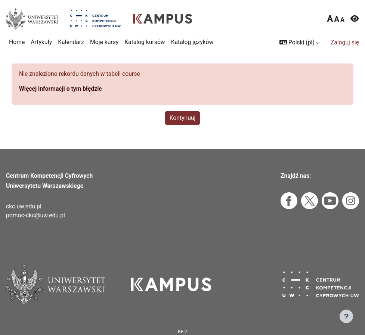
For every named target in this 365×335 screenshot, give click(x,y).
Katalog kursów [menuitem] (144, 42)
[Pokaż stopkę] (346, 316)
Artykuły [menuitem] (41, 42)
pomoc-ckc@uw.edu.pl (35, 215)
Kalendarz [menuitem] (71, 42)
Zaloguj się (345, 42)
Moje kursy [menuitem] (104, 42)
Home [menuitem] (17, 42)
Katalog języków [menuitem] (192, 42)
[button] (299, 42)
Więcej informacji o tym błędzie (60, 88)
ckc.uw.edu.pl (23, 206)
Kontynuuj (183, 117)
